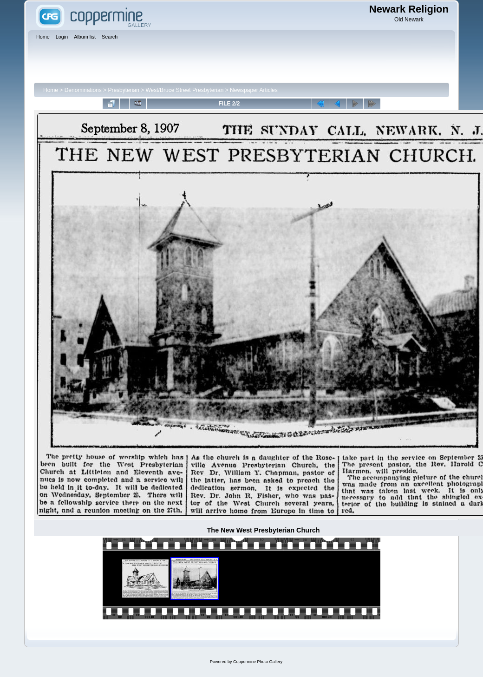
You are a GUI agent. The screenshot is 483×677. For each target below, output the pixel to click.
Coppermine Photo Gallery (257, 661)
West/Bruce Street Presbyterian (185, 90)
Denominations (83, 90)
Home (50, 90)
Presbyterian (123, 90)
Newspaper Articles (254, 90)
